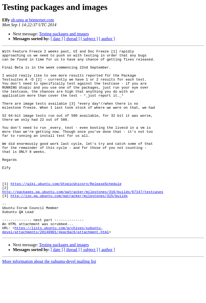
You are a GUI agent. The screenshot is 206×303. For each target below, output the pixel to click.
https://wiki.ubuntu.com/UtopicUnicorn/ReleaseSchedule (65, 211)
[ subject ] (89, 38)
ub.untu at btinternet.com (32, 20)
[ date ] (57, 38)
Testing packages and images (64, 34)
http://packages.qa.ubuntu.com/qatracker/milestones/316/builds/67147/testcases (82, 220)
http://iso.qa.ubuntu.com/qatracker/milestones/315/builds (69, 225)
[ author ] (107, 38)
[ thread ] (72, 38)
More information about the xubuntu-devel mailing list (49, 298)
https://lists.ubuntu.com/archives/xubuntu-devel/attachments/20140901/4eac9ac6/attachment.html (55, 266)
